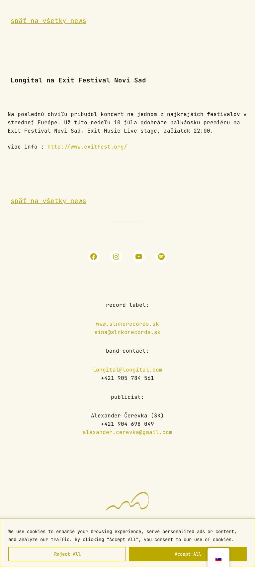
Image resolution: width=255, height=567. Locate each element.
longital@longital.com (127, 369)
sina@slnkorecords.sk (127, 332)
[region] (127, 542)
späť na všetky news (48, 20)
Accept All (188, 554)
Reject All (67, 554)
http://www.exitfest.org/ (87, 146)
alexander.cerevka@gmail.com (127, 432)
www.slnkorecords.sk (127, 323)
